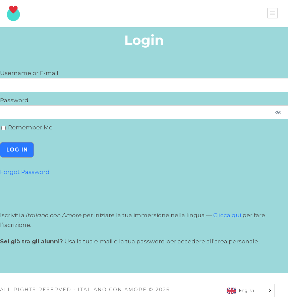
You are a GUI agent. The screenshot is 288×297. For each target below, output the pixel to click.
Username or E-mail (29, 73)
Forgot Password (25, 172)
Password (14, 100)
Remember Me (27, 127)
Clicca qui (227, 215)
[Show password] (278, 112)
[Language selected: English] (249, 290)
